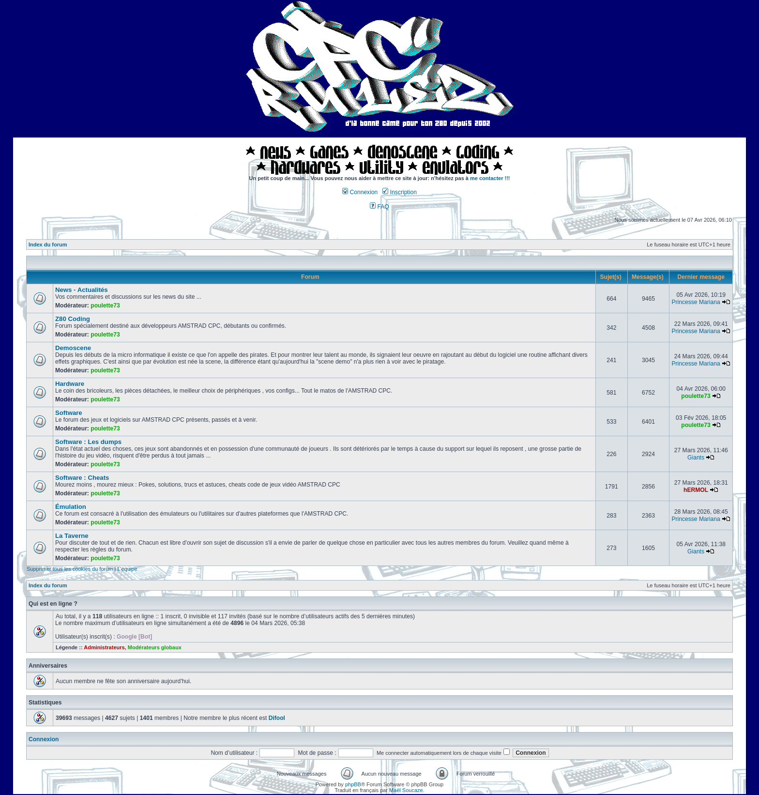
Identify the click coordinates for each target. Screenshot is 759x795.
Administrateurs (104, 647)
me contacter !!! (490, 178)
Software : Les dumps (88, 441)
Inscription (399, 192)
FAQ (379, 206)
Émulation (70, 506)
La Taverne (72, 535)
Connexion (360, 192)
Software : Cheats (82, 477)
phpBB (353, 784)
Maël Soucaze (406, 790)
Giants (695, 457)
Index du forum (48, 244)
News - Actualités (81, 289)
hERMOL (695, 490)
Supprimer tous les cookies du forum (70, 569)
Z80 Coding (72, 318)
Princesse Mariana (695, 302)
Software (68, 412)
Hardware (69, 383)
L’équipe (127, 569)
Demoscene (73, 348)
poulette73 (105, 305)
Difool (277, 718)
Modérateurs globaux (155, 647)
